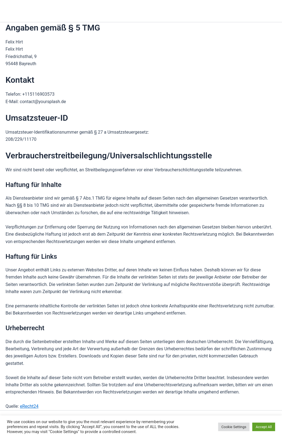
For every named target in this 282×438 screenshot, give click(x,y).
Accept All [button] (264, 427)
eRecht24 (29, 406)
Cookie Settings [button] (233, 427)
